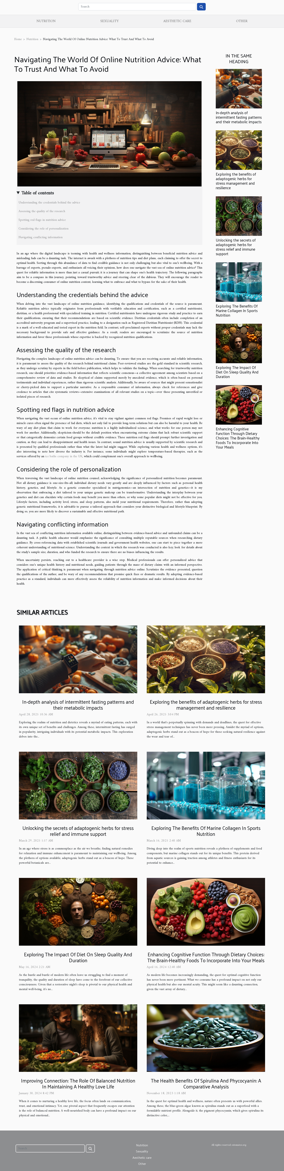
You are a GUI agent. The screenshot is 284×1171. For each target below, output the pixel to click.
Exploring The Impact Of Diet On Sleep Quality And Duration (237, 372)
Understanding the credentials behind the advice (49, 202)
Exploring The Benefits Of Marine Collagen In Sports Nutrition (237, 310)
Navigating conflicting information (41, 237)
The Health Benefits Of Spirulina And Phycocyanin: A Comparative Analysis (206, 1083)
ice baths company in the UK (63, 456)
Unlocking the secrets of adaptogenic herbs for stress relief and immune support (236, 247)
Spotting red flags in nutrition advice (42, 220)
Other (242, 21)
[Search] (137, 6)
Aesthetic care (177, 21)
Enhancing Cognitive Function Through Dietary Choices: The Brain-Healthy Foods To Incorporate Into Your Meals (238, 437)
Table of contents (37, 193)
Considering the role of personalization (43, 228)
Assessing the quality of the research (42, 211)
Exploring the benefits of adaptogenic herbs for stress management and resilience (236, 181)
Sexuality (109, 21)
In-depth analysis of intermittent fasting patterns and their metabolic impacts (239, 117)
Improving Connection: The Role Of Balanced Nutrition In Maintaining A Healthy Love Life (78, 1083)
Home (18, 39)
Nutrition (46, 21)
